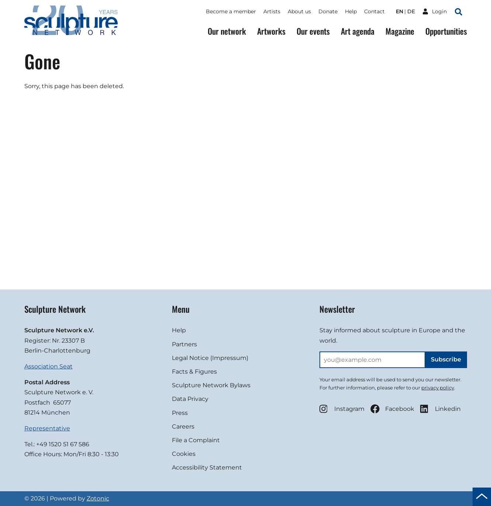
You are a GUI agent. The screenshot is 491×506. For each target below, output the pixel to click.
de (411, 11)
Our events (313, 31)
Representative (47, 428)
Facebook (392, 408)
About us (299, 11)
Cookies (184, 453)
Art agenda (357, 31)
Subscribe (446, 359)
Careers (183, 426)
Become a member (231, 11)
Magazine (399, 31)
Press (180, 412)
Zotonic (98, 498)
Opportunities (446, 31)
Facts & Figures (194, 371)
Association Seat (48, 366)
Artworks (271, 31)
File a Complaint (196, 440)
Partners (184, 344)
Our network (227, 31)
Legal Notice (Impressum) (210, 357)
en (399, 11)
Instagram (341, 408)
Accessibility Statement (207, 467)
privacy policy (437, 388)
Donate (328, 11)
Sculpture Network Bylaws (211, 385)
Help (351, 11)
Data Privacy (190, 398)
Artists (271, 11)
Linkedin (440, 408)
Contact (374, 11)
